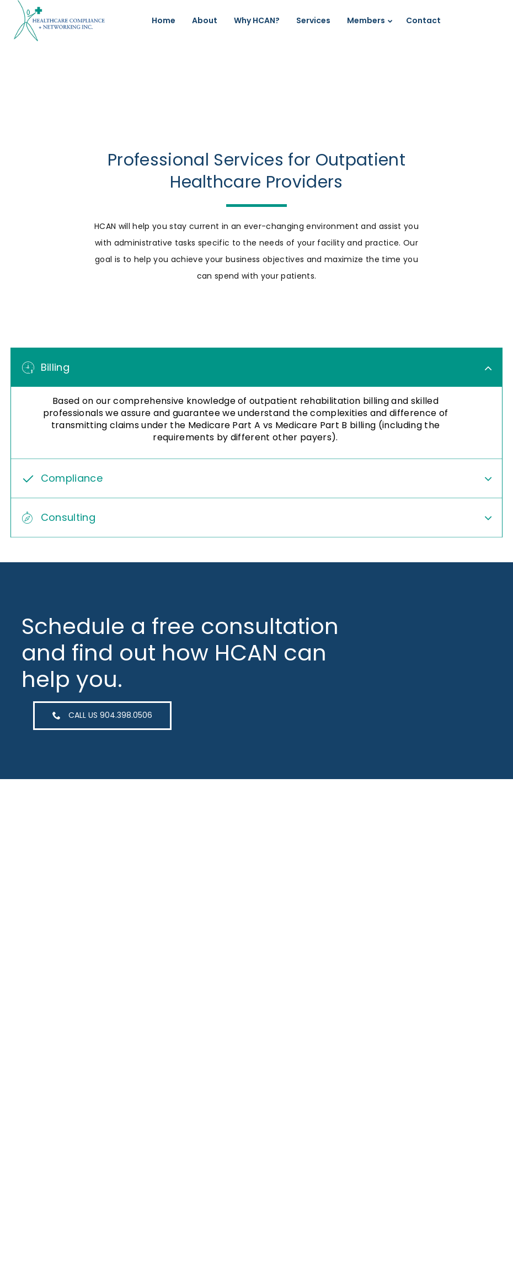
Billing (55, 367)
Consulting (68, 511)
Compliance (72, 472)
